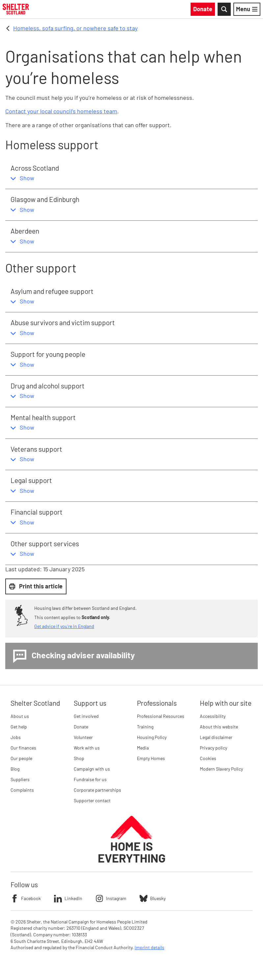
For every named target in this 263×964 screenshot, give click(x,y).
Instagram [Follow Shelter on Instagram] (110, 898)
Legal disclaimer (216, 737)
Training (145, 726)
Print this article (36, 586)
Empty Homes (151, 758)
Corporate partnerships (97, 790)
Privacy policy (213, 748)
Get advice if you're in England (64, 626)
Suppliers (20, 779)
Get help (19, 726)
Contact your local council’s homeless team (61, 111)
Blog (15, 769)
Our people (21, 758)
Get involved (86, 716)
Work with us (87, 748)
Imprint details (149, 947)
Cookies (208, 758)
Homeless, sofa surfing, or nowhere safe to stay (75, 28)
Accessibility (212, 716)
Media (143, 748)
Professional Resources (160, 716)
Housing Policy (152, 737)
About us (20, 716)
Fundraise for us (90, 779)
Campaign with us (92, 769)
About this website (219, 726)
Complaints (22, 790)
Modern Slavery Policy (221, 769)
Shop (79, 758)
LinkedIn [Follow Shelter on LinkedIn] (68, 898)
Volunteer (83, 737)
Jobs (16, 737)
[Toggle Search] (224, 9)
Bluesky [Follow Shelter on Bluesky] (153, 898)
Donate (81, 726)
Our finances (23, 748)
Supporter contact (92, 800)
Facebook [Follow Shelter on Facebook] (26, 898)
